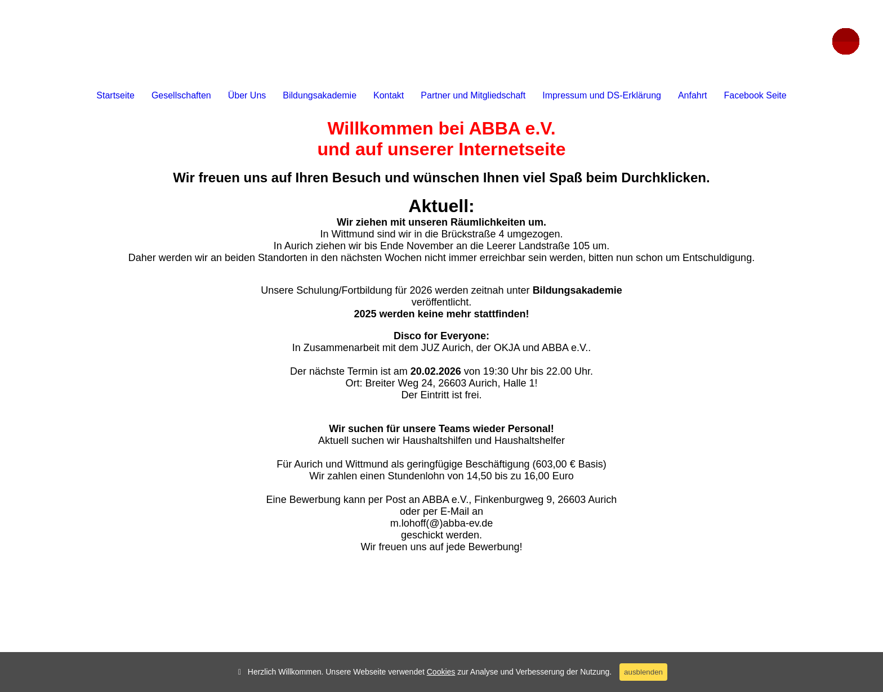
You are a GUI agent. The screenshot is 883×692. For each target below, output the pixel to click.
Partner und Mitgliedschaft (473, 95)
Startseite (115, 95)
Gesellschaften (181, 95)
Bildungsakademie (319, 95)
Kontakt (388, 95)
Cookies (441, 671)
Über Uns (247, 95)
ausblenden (643, 672)
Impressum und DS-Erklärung (601, 95)
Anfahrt (692, 95)
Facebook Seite (755, 95)
